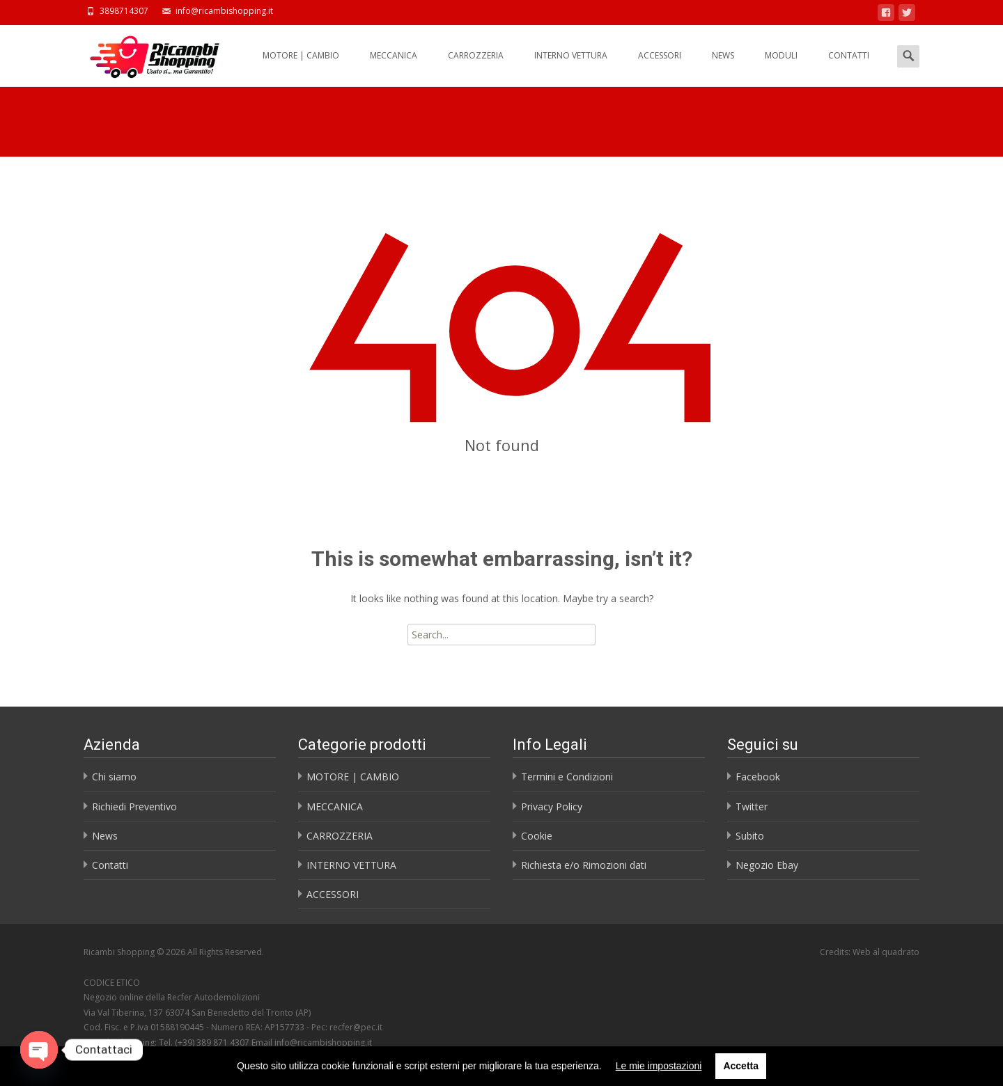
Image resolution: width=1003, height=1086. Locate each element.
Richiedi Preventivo (134, 806)
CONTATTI (848, 67)
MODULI (781, 67)
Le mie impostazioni (659, 1065)
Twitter (752, 806)
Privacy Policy (551, 806)
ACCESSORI (659, 67)
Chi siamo (114, 776)
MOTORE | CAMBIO (301, 67)
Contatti (110, 865)
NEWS (723, 67)
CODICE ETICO (112, 983)
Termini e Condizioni (567, 776)
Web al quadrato (886, 952)
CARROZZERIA (476, 67)
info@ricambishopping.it (323, 1042)
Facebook (758, 776)
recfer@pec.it (355, 1027)
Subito (750, 835)
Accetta (741, 1065)
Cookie (536, 835)
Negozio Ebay (767, 865)
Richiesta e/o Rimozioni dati (583, 865)
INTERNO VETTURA (570, 67)
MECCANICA (393, 67)
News (105, 835)
